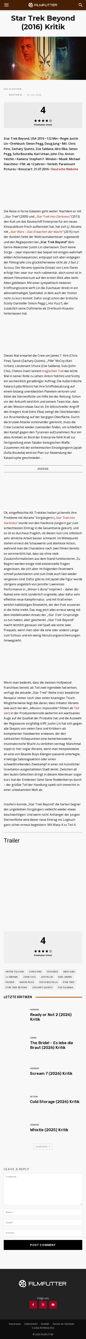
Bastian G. (16, 94)
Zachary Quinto (42, 987)
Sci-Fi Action (12, 89)
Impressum (15, 1323)
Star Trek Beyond (16, 987)
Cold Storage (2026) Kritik (54, 1101)
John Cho (29, 976)
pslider (10, 982)
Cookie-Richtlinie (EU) (43, 1327)
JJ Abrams (12, 976)
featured (52, 971)
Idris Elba (69, 971)
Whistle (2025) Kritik (49, 1129)
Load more (43, 1146)
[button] (6, 5)
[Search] (81, 5)
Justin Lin (47, 976)
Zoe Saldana (65, 987)
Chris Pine (35, 971)
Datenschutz (30, 1323)
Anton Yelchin (15, 971)
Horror (34, 1010)
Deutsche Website (64, 169)
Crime (33, 1038)
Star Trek (69, 982)
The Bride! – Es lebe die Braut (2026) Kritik (51, 1045)
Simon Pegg (27, 982)
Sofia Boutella (48, 982)
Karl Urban (65, 976)
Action (34, 1097)
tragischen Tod (52, 371)
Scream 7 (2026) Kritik (51, 1073)
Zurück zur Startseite (63, 1323)
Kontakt (45, 1323)
